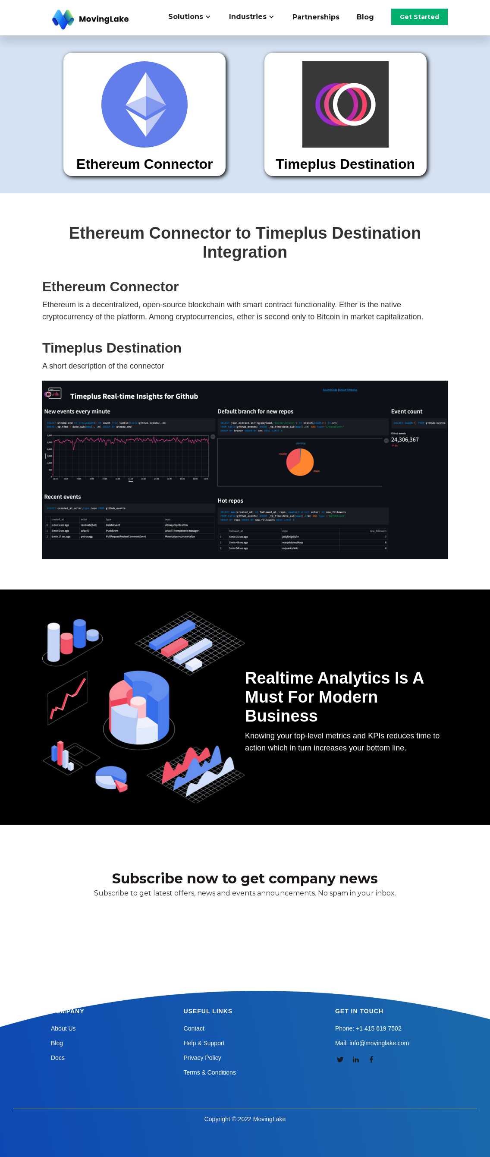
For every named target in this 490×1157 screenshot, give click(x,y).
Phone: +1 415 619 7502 (368, 1028)
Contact (194, 1028)
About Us (63, 1028)
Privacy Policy (202, 1057)
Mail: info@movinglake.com (372, 1043)
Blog (365, 17)
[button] (194, 17)
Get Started (419, 17)
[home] (91, 19)
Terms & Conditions (210, 1072)
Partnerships (315, 17)
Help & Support (204, 1043)
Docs (58, 1057)
